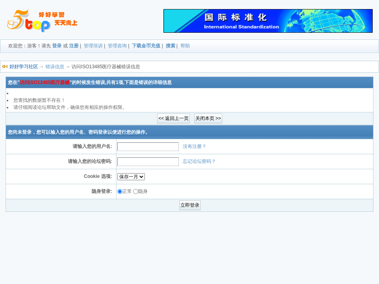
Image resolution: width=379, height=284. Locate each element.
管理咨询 (117, 46)
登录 (57, 46)
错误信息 (54, 66)
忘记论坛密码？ (199, 161)
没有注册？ (194, 146)
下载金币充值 (146, 46)
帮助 (185, 46)
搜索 (170, 46)
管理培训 (93, 46)
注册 (74, 46)
